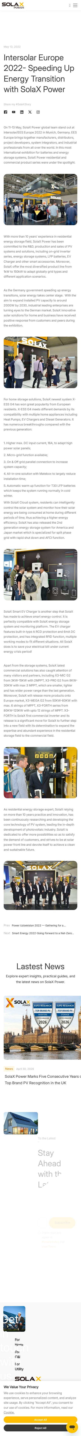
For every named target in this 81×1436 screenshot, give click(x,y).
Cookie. (9, 1412)
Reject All (40, 1428)
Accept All (40, 1419)
